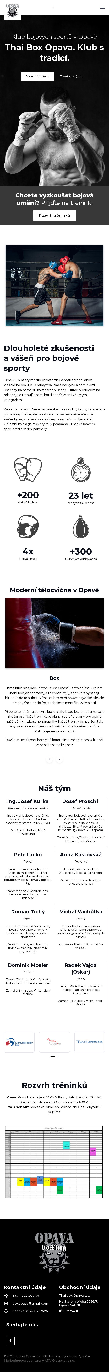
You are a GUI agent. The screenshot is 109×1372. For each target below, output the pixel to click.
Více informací (37, 76)
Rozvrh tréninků (54, 215)
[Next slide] (59, 759)
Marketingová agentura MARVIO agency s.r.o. (39, 1360)
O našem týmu (71, 76)
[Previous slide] (49, 759)
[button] (52, 1056)
